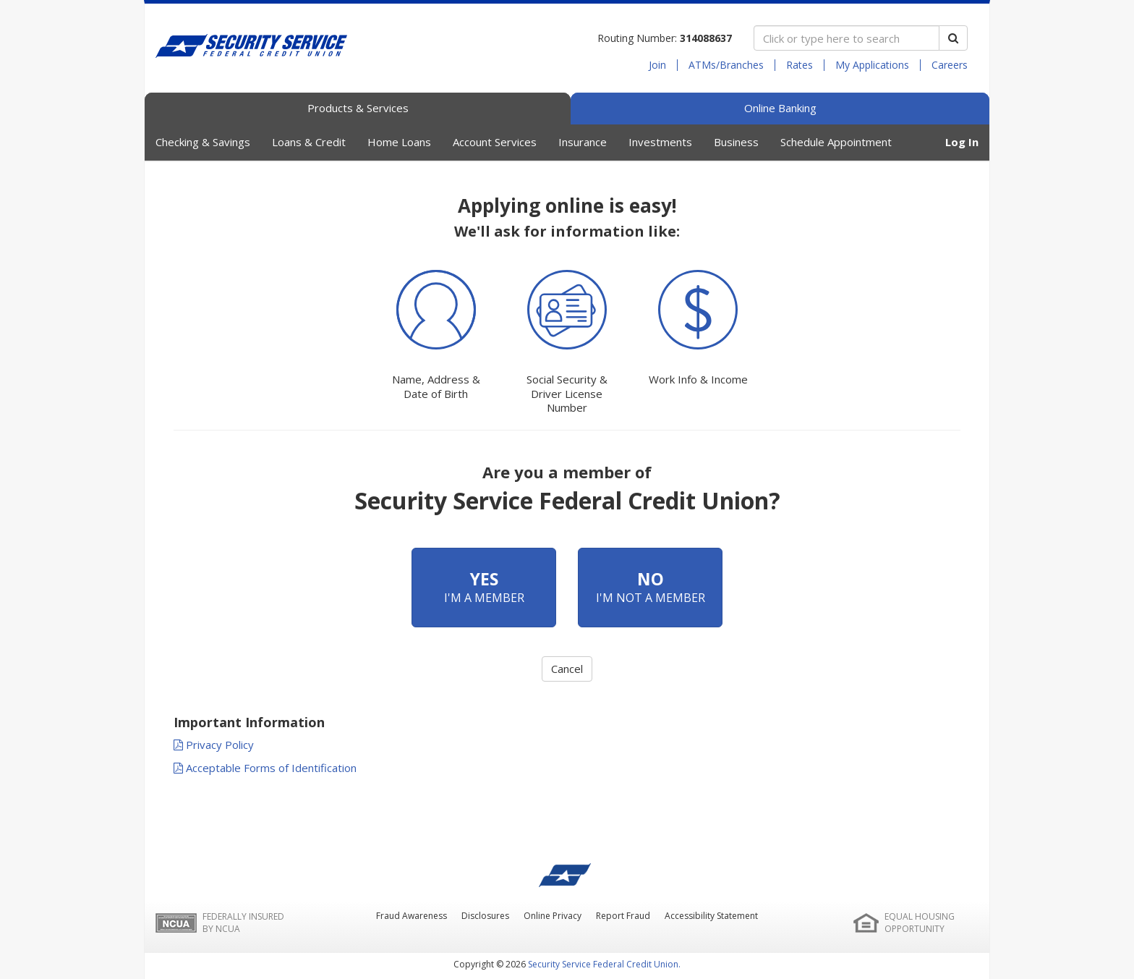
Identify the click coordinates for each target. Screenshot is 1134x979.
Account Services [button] (495, 142)
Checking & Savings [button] (202, 142)
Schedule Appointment (836, 142)
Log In (962, 142)
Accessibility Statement (711, 916)
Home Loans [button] (399, 142)
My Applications (872, 65)
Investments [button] (660, 142)
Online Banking (780, 108)
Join (657, 65)
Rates (799, 65)
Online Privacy (552, 916)
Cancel (567, 668)
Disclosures (485, 916)
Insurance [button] (582, 142)
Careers (950, 65)
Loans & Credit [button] (309, 142)
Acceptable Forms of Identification (265, 767)
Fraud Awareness (411, 916)
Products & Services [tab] (358, 108)
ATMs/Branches (726, 65)
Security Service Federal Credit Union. (604, 964)
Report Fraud (623, 916)
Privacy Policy (214, 744)
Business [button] (736, 142)
